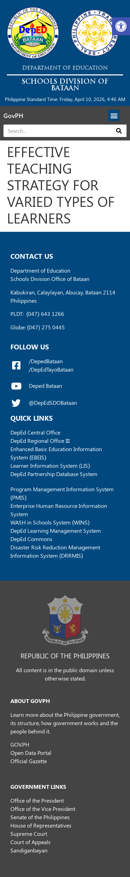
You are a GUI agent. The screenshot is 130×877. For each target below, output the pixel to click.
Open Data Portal (30, 752)
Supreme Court (28, 833)
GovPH (13, 115)
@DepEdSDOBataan (53, 402)
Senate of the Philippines (40, 817)
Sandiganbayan (28, 850)
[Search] (119, 131)
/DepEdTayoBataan (51, 369)
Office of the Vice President (42, 808)
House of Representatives (40, 825)
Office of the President (37, 800)
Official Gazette (28, 761)
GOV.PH (19, 744)
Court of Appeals (30, 842)
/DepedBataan (46, 361)
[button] (121, 26)
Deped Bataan (45, 385)
